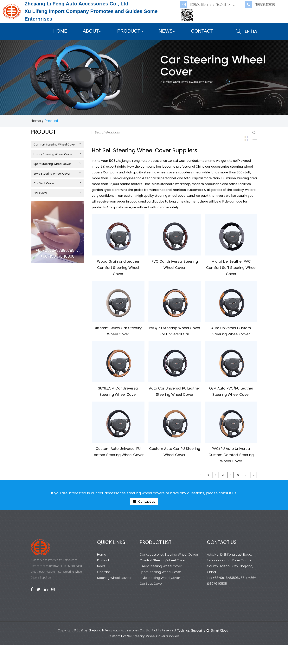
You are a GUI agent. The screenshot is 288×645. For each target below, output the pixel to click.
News (166, 31)
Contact (202, 31)
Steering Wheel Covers (114, 578)
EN (247, 31)
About (91, 31)
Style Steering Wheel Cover (57, 173)
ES (255, 31)
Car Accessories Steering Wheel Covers (169, 554)
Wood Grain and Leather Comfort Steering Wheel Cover (118, 267)
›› (253, 475)
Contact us (144, 502)
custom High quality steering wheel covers (156, 195)
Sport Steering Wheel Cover (57, 164)
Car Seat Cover (57, 183)
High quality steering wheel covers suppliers (158, 172)
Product (128, 31)
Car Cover (57, 193)
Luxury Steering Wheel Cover (57, 154)
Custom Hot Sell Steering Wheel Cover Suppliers (144, 636)
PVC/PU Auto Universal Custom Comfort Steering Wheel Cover (231, 454)
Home (60, 31)
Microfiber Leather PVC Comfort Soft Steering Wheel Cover (231, 267)
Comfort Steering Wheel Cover (57, 144)
